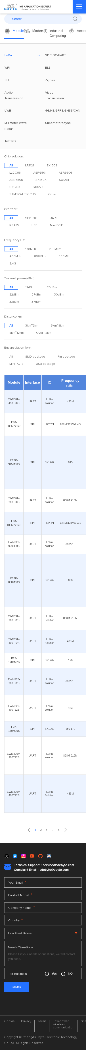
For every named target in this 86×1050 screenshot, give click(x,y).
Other (52, 194)
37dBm (36, 301)
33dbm (14, 301)
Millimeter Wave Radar (20, 125)
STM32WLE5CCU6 (22, 194)
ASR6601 (65, 172)
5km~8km (57, 325)
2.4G (12, 263)
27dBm (37, 294)
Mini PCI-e (16, 363)
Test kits (20, 141)
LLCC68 (15, 172)
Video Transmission (61, 95)
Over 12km (43, 332)
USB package (45, 363)
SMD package (35, 356)
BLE (61, 67)
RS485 (14, 225)
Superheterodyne (61, 123)
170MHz (30, 249)
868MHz (40, 256)
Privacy (26, 1021)
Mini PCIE (56, 225)
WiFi (20, 67)
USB (34, 225)
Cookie (9, 1021)
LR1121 (29, 165)
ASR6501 (39, 172)
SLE (20, 80)
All (11, 165)
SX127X (38, 187)
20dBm (52, 287)
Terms (42, 1021)
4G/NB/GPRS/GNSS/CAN (61, 110)
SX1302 (51, 165)
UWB (20, 110)
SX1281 (64, 179)
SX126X (14, 187)
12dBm (29, 287)
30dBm (59, 294)
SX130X (41, 179)
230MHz (55, 249)
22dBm (14, 294)
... (53, 829)
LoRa (20, 55)
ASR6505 (16, 179)
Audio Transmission (20, 95)
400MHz (15, 256)
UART (54, 218)
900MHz (65, 256)
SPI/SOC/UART (61, 55)
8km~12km (16, 332)
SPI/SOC (31, 218)
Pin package (66, 356)
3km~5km (31, 325)
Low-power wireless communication (63, 1024)
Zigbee (61, 80)
